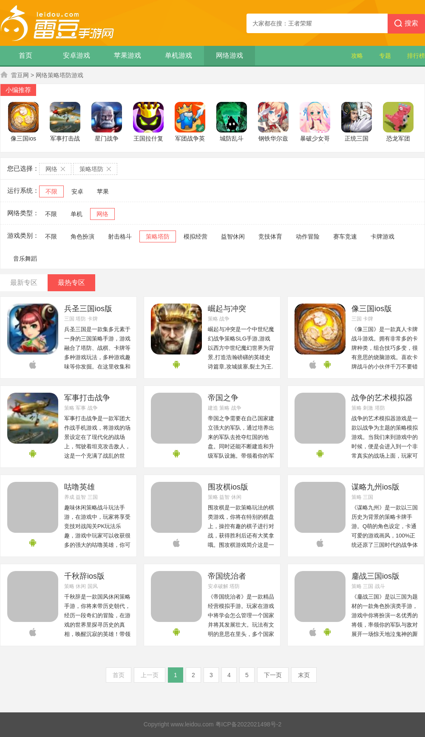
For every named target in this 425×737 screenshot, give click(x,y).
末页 (304, 675)
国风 (93, 586)
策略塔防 (158, 236)
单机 (76, 214)
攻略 (357, 55)
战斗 (380, 586)
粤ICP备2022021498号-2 (248, 724)
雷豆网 (20, 75)
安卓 (77, 191)
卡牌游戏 (382, 236)
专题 (385, 55)
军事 (81, 408)
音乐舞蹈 (25, 258)
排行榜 (416, 55)
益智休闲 (233, 236)
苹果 (103, 191)
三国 (69, 319)
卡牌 (93, 319)
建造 (213, 408)
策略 (213, 319)
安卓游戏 (76, 55)
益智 (81, 497)
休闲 (236, 497)
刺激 (368, 408)
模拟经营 (195, 236)
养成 (69, 497)
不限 (51, 191)
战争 (224, 319)
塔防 (81, 319)
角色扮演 (82, 236)
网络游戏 (229, 55)
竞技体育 (270, 236)
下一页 (273, 675)
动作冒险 (308, 236)
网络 (102, 214)
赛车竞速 (345, 236)
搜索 (406, 24)
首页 (25, 55)
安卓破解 (218, 586)
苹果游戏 (127, 55)
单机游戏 (178, 55)
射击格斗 (120, 236)
